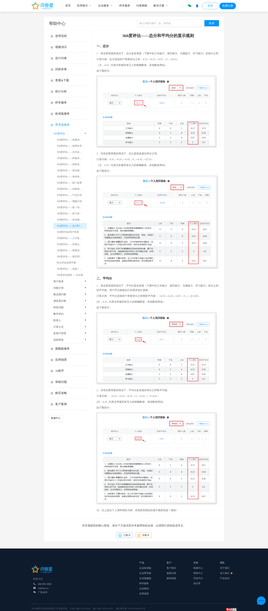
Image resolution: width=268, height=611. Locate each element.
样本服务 (144, 583)
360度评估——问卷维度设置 (72, 189)
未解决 (143, 535)
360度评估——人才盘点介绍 (72, 238)
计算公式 (70, 326)
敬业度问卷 (70, 294)
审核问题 (61, 382)
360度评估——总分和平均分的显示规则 (72, 226)
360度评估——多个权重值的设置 (72, 213)
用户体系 (70, 281)
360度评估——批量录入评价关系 (72, 139)
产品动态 (225, 578)
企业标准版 (145, 568)
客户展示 (171, 568)
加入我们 (226, 573)
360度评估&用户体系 (68, 232)
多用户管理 (70, 333)
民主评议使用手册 (66, 262)
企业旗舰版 (145, 578)
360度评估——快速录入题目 (72, 158)
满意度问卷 (70, 301)
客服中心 (56, 418)
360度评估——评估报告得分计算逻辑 (72, 170)
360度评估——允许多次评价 (72, 152)
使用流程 (61, 36)
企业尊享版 (145, 573)
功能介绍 (70, 288)
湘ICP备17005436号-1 (103, 608)
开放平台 (198, 578)
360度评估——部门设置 (69, 183)
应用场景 (144, 593)
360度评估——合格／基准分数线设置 (72, 269)
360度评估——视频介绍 (69, 201)
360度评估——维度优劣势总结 (72, 250)
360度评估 (69, 133)
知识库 (196, 583)
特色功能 (70, 307)
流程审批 (70, 339)
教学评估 (70, 314)
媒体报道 (171, 578)
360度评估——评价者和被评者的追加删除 (72, 176)
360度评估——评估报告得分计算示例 (72, 219)
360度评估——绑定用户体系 (72, 256)
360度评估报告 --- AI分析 (70, 275)
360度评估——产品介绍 (69, 195)
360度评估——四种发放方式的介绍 (72, 164)
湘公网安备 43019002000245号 (130, 608)
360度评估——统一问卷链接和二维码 (72, 207)
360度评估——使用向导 (69, 146)
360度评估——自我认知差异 (72, 244)
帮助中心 (198, 573)
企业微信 (144, 588)
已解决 (125, 535)
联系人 (70, 320)
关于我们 (225, 568)
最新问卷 (171, 573)
